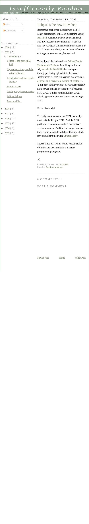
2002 (7, 133)
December (13, 56)
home (5, 12)
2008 (7, 108)
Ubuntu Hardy (70, 135)
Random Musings (54, 167)
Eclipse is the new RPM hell (57, 25)
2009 (7, 52)
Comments (9, 30)
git (17, 12)
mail (12, 12)
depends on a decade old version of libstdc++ (59, 81)
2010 (7, 47)
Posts (6, 24)
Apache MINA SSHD (53, 69)
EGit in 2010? (14, 86)
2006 (7, 118)
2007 (7, 113)
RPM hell (42, 37)
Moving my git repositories (20, 91)
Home (62, 257)
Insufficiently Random (46, 8)
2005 (7, 123)
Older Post (80, 257)
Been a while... (14, 101)
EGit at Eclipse (14, 96)
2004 (7, 128)
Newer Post (43, 257)
